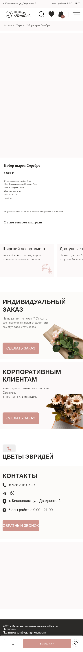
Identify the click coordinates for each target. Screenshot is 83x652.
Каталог (8, 25)
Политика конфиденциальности (24, 632)
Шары (19, 25)
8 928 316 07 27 (22, 485)
